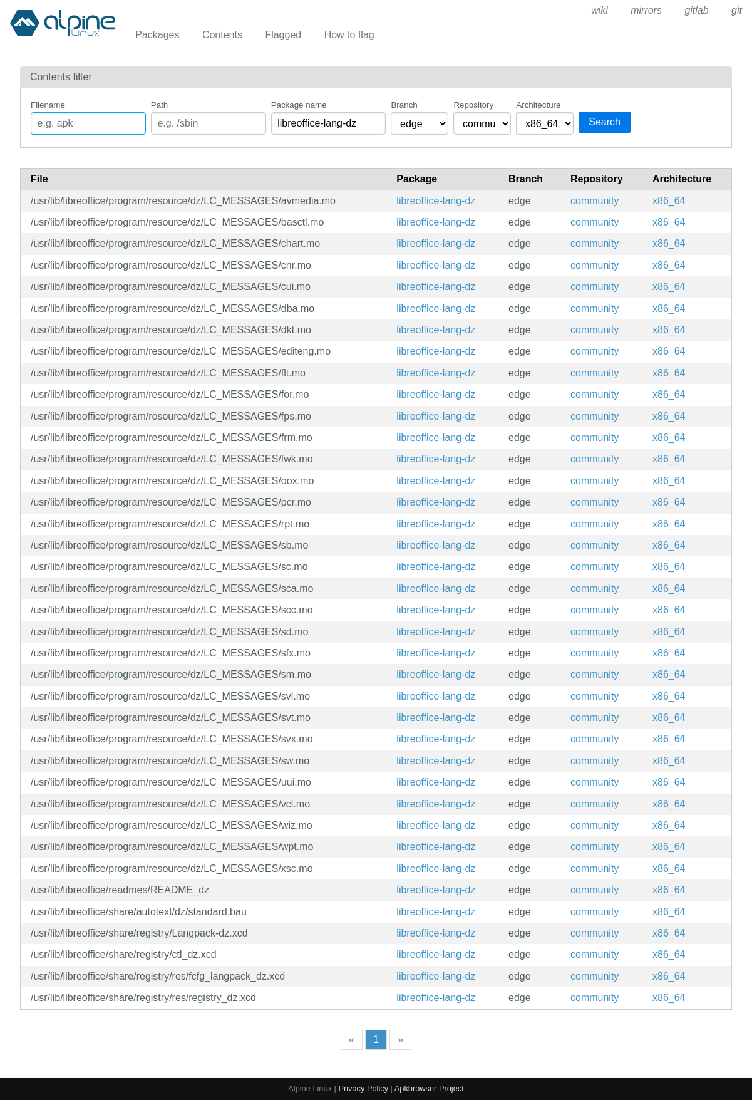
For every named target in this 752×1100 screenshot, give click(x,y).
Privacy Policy (363, 1088)
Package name (299, 105)
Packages (157, 34)
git (736, 10)
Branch (404, 105)
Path (159, 105)
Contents (222, 34)
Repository (473, 105)
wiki (599, 10)
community (594, 200)
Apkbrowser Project (429, 1088)
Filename (48, 105)
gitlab (696, 10)
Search (605, 122)
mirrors (646, 10)
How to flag (349, 34)
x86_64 (669, 200)
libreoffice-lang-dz (435, 200)
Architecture (538, 105)
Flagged (283, 34)
